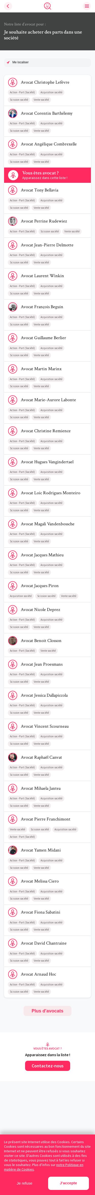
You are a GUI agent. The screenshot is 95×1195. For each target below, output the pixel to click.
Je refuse (24, 1183)
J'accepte (68, 1183)
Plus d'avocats (47, 1010)
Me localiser (20, 62)
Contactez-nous (48, 1066)
